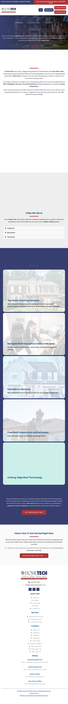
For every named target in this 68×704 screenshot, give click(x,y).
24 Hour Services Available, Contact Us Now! (15, 1)
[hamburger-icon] (41, 9)
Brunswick (11, 236)
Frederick (10, 232)
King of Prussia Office (35, 686)
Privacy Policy (34, 698)
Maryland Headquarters (35, 664)
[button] (34, 232)
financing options (44, 86)
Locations (35, 630)
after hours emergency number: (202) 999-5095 (51, 2)
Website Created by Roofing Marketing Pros (34, 700)
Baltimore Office (35, 678)
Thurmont (11, 240)
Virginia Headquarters (35, 671)
